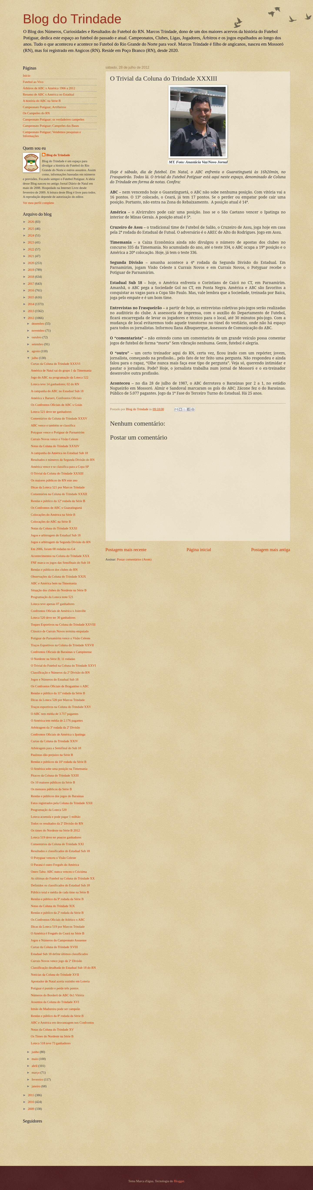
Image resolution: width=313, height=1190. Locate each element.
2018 (31, 276)
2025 (31, 228)
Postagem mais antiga (270, 549)
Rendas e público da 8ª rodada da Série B (57, 1016)
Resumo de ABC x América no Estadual (48, 94)
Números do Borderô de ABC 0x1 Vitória (57, 995)
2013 (31, 311)
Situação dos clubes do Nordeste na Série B (59, 590)
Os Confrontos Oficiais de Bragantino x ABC (60, 686)
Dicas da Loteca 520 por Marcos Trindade (58, 700)
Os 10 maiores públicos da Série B (53, 782)
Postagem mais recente (126, 549)
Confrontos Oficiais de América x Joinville (58, 611)
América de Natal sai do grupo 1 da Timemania (61, 370)
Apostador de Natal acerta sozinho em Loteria (60, 981)
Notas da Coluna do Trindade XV (52, 1029)
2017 (31, 283)
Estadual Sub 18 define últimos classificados (59, 954)
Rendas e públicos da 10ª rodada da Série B (59, 762)
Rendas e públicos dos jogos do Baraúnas (57, 796)
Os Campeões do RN (36, 113)
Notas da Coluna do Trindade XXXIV (55, 446)
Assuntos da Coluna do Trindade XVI (55, 1002)
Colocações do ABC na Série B (51, 521)
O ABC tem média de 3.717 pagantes (54, 714)
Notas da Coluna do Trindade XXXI (54, 528)
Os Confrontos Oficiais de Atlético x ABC (58, 919)
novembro (38, 330)
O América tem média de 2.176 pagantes (57, 720)
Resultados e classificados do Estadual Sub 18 (60, 851)
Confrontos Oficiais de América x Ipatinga (58, 734)
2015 (31, 297)
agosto (36, 351)
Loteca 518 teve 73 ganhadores (51, 1043)
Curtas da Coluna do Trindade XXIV (54, 741)
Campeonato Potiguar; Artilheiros (44, 107)
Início (26, 75)
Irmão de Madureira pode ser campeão (55, 1009)
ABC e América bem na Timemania (54, 583)
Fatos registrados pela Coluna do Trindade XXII (62, 803)
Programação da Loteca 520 (49, 810)
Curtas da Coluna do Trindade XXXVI (55, 363)
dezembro (38, 323)
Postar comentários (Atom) (134, 559)
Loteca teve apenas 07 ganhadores (53, 604)
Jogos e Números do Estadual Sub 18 (54, 679)
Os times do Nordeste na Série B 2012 (55, 830)
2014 (31, 304)
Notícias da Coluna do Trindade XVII (55, 974)
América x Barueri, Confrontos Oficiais (56, 398)
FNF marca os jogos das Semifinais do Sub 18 (60, 562)
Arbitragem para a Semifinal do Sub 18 (56, 748)
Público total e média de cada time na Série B (60, 892)
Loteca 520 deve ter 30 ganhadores (53, 617)
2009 (31, 1109)
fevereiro (38, 1079)
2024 (31, 235)
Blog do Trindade (72, 19)
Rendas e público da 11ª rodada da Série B (58, 693)
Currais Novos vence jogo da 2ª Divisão (56, 961)
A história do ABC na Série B (42, 100)
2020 (31, 263)
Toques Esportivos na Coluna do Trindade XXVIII (63, 624)
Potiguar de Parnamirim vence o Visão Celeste (60, 638)
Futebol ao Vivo (33, 82)
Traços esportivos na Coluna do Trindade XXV (61, 707)
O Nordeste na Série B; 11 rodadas (53, 659)
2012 (31, 318)
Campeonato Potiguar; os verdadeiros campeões (53, 119)
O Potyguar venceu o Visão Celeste (53, 857)
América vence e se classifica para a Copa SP (60, 466)
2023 (31, 242)
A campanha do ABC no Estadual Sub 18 (57, 391)
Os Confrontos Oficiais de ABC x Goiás (56, 405)
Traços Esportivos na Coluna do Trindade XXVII (62, 645)
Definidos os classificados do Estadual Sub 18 (60, 885)
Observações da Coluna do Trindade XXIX (58, 576)
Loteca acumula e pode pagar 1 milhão (55, 816)
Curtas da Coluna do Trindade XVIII (54, 947)
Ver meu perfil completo (38, 203)
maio (35, 1059)
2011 (31, 1095)
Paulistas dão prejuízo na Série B (52, 755)
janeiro (36, 1086)
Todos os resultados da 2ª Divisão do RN (57, 823)
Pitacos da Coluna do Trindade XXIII (55, 775)
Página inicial (198, 549)
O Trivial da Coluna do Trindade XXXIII (57, 473)
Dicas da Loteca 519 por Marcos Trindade (58, 926)
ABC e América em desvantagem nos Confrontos (62, 1022)
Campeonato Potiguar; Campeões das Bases (51, 125)
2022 (31, 249)
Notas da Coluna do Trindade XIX (53, 906)
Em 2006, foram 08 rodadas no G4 (53, 549)
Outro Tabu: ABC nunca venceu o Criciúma (59, 871)
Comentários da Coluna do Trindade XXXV (59, 418)
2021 (31, 256)
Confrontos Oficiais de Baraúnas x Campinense (61, 652)
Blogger (179, 1181)
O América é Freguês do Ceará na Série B (57, 933)
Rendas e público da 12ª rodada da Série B (58, 501)
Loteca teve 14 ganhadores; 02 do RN (55, 384)
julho (35, 358)
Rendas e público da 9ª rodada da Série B (57, 899)
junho (36, 1052)
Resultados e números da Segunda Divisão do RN (63, 459)
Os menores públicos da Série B (51, 789)
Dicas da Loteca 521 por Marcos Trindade (58, 487)
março (36, 1072)
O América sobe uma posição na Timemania (59, 768)
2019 (31, 269)
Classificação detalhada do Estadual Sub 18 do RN (63, 967)
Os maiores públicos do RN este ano (54, 480)
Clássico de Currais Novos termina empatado (60, 631)
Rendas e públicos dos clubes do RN (54, 569)
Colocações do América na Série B (53, 514)
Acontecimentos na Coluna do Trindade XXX (60, 556)
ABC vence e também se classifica (53, 425)
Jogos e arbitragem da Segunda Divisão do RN (61, 542)
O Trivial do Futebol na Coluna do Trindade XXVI (63, 665)
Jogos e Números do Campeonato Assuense (59, 940)
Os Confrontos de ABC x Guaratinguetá (56, 507)
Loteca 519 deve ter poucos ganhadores (56, 837)
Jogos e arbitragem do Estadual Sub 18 (56, 535)
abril (35, 1066)
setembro (38, 344)
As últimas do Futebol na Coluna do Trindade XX (63, 878)
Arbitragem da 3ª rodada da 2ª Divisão (55, 727)
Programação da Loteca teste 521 (52, 597)
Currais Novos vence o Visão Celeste (54, 439)
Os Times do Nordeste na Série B (52, 1036)
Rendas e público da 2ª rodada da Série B (57, 912)
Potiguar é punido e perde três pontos (54, 988)
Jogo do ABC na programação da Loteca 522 (59, 377)
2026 (31, 221)
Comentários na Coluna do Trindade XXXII (59, 494)
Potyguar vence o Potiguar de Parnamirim (57, 432)
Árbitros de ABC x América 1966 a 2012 (49, 88)
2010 (31, 1102)
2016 (31, 290)
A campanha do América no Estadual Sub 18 (59, 453)
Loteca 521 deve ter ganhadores (51, 411)
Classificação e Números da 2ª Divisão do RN (60, 672)
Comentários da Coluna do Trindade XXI (57, 844)
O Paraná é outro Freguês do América (55, 864)
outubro (37, 337)
